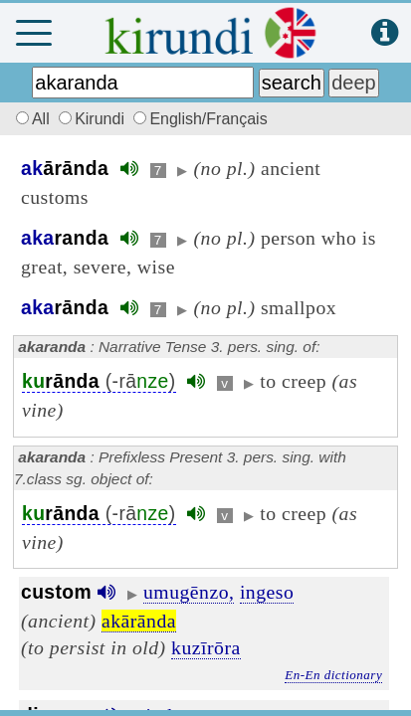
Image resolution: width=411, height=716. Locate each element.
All (30, 118)
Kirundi (93, 118)
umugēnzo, (188, 592)
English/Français (200, 118)
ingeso (267, 592)
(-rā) (99, 381)
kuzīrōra (206, 647)
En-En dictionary (333, 674)
